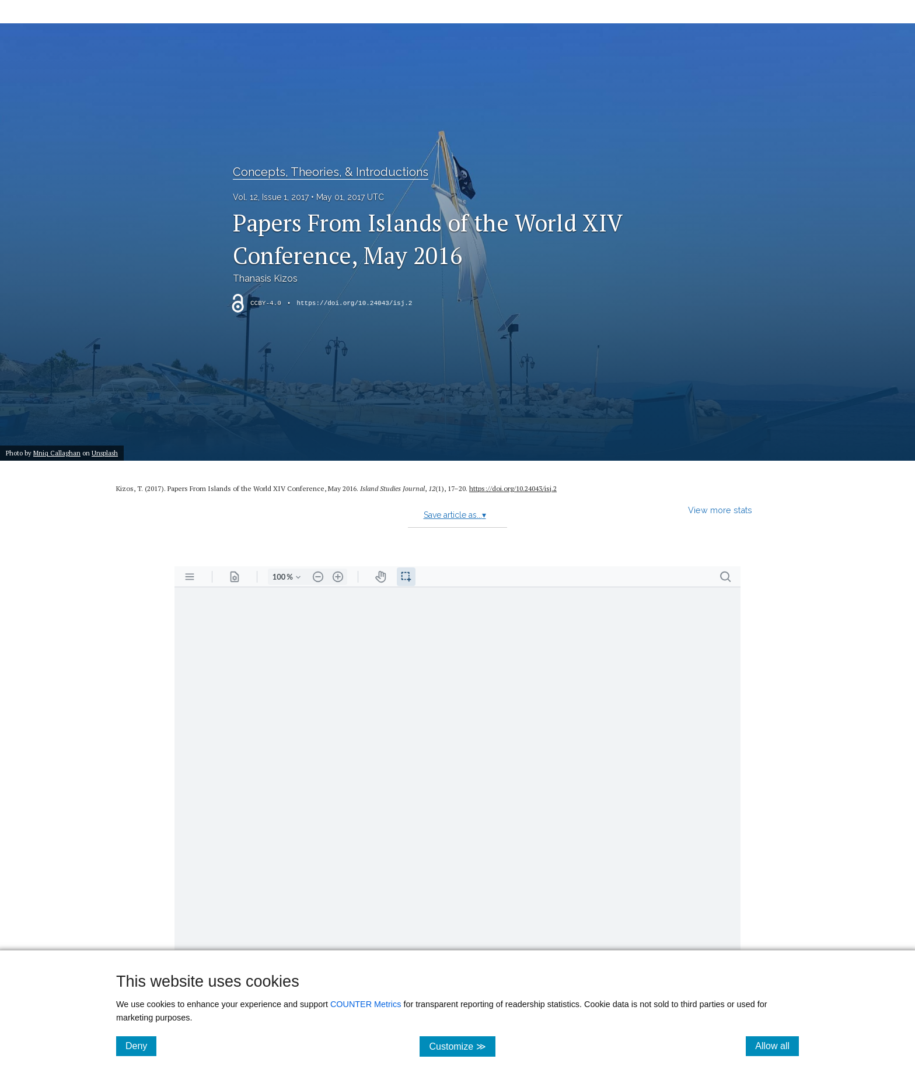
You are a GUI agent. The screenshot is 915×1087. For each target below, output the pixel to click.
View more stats (720, 510)
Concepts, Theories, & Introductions (330, 172)
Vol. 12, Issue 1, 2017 (271, 197)
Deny (140, 1045)
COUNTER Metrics (365, 1004)
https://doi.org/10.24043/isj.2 (354, 303)
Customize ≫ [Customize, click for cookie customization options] (462, 1045)
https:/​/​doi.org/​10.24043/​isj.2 (513, 488)
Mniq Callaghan (57, 452)
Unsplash (105, 452)
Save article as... (455, 515)
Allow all (777, 1045)
